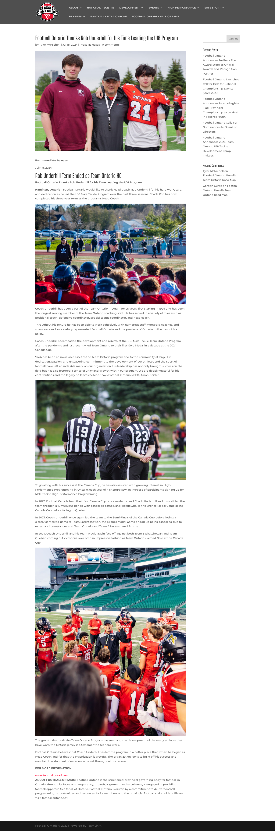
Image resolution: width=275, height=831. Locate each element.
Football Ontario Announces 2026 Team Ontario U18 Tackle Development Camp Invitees (218, 146)
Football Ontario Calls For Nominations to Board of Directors (220, 127)
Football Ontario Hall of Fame (155, 16)
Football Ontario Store (108, 16)
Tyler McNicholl (49, 44)
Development (129, 7)
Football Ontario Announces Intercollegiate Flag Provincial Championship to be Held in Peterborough (221, 107)
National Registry (100, 7)
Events (153, 7)
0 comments (111, 44)
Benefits (75, 16)
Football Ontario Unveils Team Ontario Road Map (220, 190)
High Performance (182, 7)
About (73, 7)
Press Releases (90, 44)
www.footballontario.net (52, 775)
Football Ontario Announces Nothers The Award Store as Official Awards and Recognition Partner (220, 64)
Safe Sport (213, 7)
